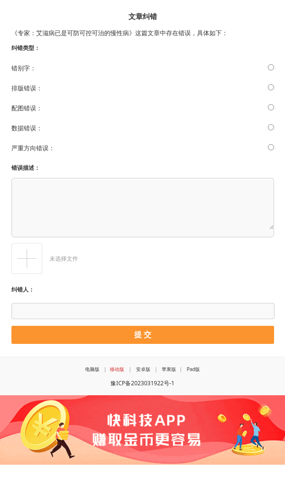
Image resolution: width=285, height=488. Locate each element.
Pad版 (193, 369)
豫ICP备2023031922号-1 (142, 383)
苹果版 (169, 369)
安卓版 (143, 369)
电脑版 (92, 369)
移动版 (117, 369)
